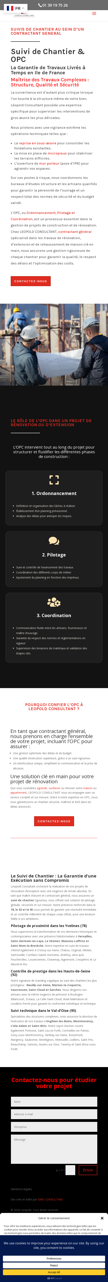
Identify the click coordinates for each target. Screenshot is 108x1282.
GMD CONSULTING (50, 1199)
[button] (102, 1218)
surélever (54, 788)
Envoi (88, 1170)
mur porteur (49, 163)
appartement (18, 792)
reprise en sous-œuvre (37, 143)
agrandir (42, 788)
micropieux (57, 153)
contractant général (75, 232)
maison (87, 788)
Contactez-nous (30, 281)
